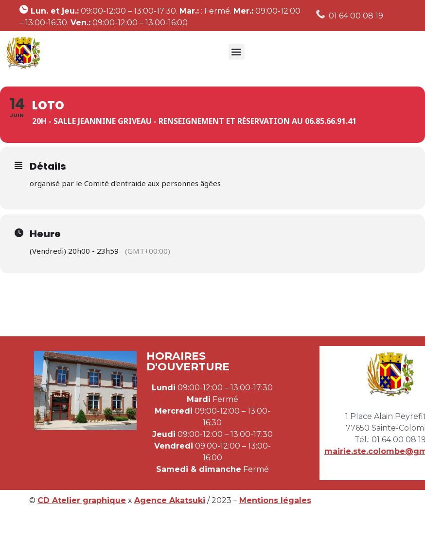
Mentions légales (275, 500)
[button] (237, 52)
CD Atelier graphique (81, 500)
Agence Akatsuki (169, 500)
